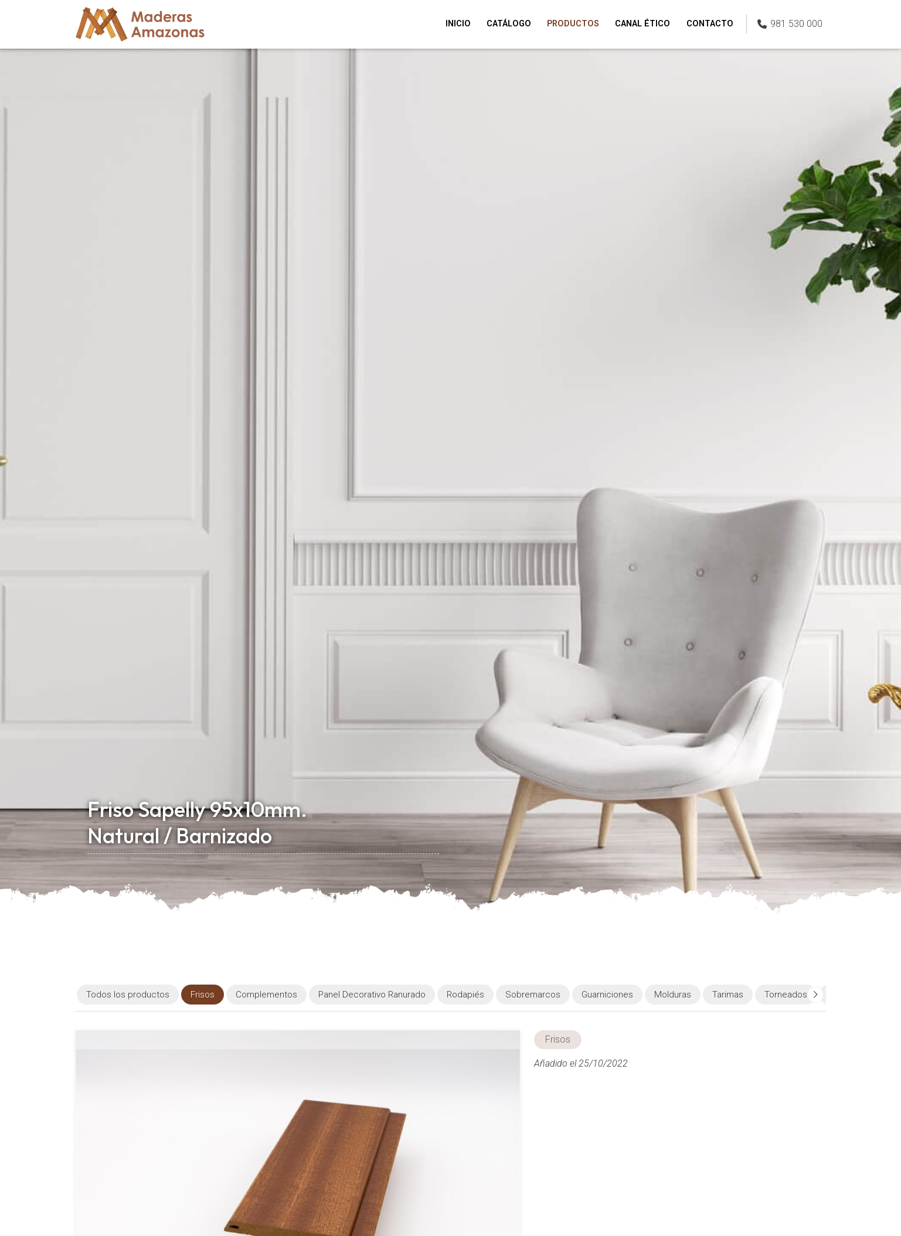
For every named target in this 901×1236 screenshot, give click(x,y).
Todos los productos (127, 994)
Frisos (557, 1039)
